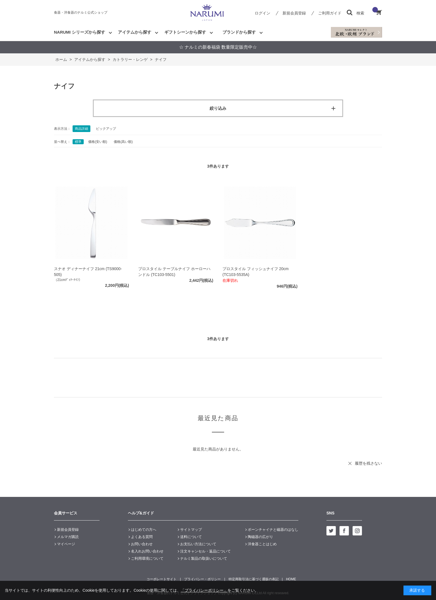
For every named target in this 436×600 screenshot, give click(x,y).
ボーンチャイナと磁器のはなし (273, 529)
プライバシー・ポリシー (202, 579)
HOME (291, 579)
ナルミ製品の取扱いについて (203, 558)
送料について (191, 537)
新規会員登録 (294, 13)
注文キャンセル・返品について (205, 551)
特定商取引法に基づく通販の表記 (254, 579)
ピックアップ (106, 129)
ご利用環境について (147, 558)
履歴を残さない (368, 463)
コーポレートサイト (162, 579)
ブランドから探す (239, 32)
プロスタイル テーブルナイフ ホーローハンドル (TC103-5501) (174, 272)
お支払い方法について (198, 544)
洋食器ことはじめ (262, 544)
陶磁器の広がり (260, 537)
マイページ (66, 544)
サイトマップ (191, 529)
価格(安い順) (97, 142)
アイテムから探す (134, 32)
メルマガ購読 (68, 537)
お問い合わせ (142, 544)
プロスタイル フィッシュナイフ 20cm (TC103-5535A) (255, 272)
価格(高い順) (123, 142)
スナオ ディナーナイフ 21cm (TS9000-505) (88, 272)
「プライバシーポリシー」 (204, 590)
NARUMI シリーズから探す (79, 32)
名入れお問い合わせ (147, 551)
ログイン (262, 13)
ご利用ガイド (329, 13)
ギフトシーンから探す (185, 32)
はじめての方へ (143, 529)
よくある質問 (142, 537)
